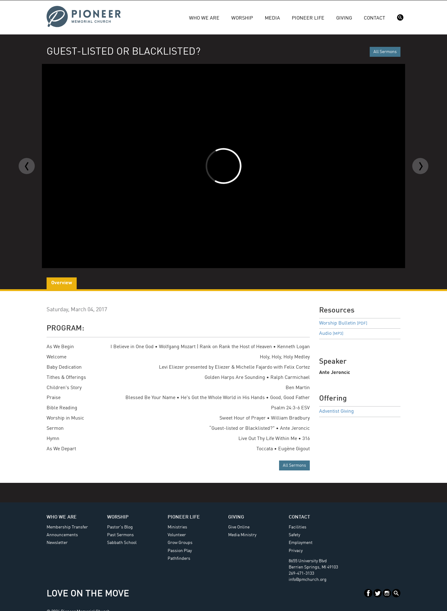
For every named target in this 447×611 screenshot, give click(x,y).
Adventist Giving (336, 411)
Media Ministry (242, 535)
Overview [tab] (61, 283)
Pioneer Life (308, 18)
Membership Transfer (67, 527)
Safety (294, 535)
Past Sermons (120, 535)
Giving (344, 18)
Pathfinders (179, 558)
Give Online (239, 527)
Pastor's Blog (120, 527)
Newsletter (57, 543)
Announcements (62, 535)
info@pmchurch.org (308, 579)
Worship (242, 18)
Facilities (297, 527)
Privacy (296, 551)
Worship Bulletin (343, 323)
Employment (301, 543)
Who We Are (204, 18)
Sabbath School (122, 543)
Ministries (177, 527)
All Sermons (385, 52)
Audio (331, 333)
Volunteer (177, 535)
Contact (374, 18)
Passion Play (180, 551)
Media (272, 18)
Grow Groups (180, 543)
